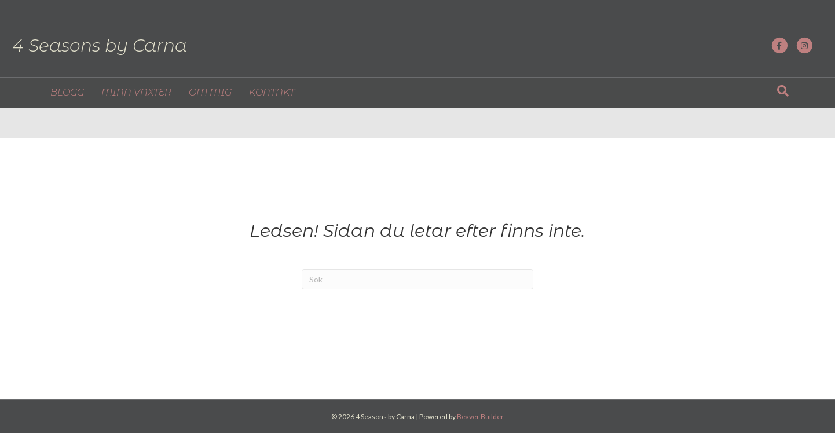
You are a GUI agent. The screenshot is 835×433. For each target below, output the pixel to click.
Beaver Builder (480, 416)
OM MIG (210, 94)
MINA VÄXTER (136, 94)
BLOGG (67, 94)
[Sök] (782, 93)
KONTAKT (272, 94)
